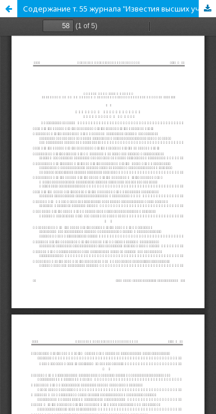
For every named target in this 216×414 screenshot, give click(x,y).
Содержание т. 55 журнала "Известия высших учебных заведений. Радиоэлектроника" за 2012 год (119, 8)
